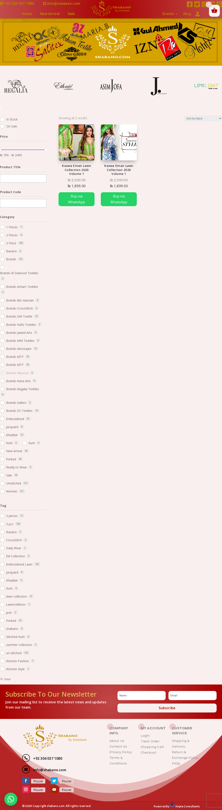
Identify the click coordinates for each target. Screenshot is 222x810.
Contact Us (118, 746)
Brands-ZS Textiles (19, 411)
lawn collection (16, 596)
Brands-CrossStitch (19, 308)
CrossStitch (14, 540)
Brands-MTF (15, 357)
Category (7, 217)
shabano (12, 629)
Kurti (9, 443)
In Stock (12, 119)
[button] (10, 799)
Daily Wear (13, 548)
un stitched (13, 653)
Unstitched (13, 483)
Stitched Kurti (15, 637)
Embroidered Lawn (19, 564)
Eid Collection (15, 556)
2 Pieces (12, 235)
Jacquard (12, 427)
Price (4, 136)
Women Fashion (17, 661)
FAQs (176, 763)
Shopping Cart (152, 747)
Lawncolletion (16, 604)
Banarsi (11, 251)
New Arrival (50, 14)
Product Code (10, 192)
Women (11, 491)
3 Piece (11, 243)
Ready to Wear (16, 467)
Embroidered (15, 419)
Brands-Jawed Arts (19, 333)
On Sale (11, 126)
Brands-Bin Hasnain (20, 300)
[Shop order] (203, 118)
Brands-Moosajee (18, 349)
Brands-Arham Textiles (22, 287)
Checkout (148, 753)
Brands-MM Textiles (20, 341)
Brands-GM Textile (19, 316)
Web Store (31, 20)
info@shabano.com (63, 4)
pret (9, 613)
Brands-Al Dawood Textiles (19, 273)
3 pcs (9, 524)
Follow (38, 781)
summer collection (19, 645)
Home (27, 14)
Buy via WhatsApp (76, 199)
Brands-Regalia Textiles (22, 389)
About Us (116, 741)
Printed (11, 459)
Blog (187, 14)
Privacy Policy (120, 752)
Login (145, 736)
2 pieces (12, 516)
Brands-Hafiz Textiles (21, 325)
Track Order (150, 741)
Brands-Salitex (16, 403)
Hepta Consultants (187, 806)
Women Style (15, 669)
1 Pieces (12, 227)
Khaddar (12, 435)
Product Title (10, 167)
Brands (168, 14)
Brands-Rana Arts (18, 381)
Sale (71, 14)
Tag (3, 506)
